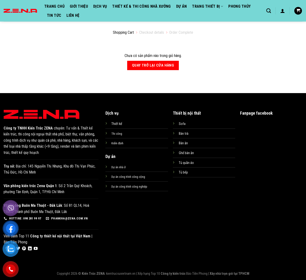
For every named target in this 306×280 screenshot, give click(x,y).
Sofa (182, 124)
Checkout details (151, 32)
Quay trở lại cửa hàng (153, 65)
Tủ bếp (183, 172)
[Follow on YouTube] (36, 248)
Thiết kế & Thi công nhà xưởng (141, 6)
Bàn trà (183, 134)
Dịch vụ (100, 6)
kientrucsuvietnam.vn (120, 274)
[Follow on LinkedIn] (30, 248)
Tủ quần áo (186, 163)
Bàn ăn (183, 143)
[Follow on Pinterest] (24, 248)
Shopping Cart (123, 32)
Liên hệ (72, 15)
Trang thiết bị (207, 6)
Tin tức (54, 15)
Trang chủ (54, 6)
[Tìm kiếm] (268, 11)
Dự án (181, 6)
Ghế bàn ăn (186, 153)
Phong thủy (239, 6)
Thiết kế (116, 124)
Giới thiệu (79, 6)
